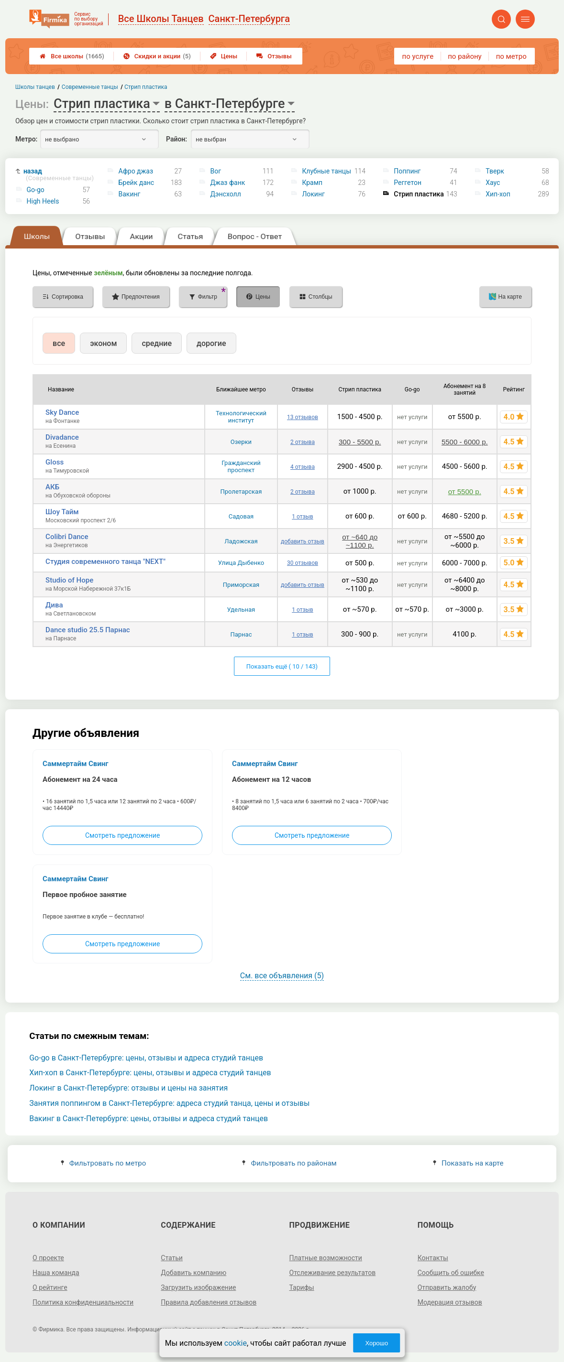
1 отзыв (302, 516)
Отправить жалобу (447, 1287)
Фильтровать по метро (103, 1163)
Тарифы (301, 1287)
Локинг (313, 194)
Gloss (54, 462)
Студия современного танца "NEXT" (105, 561)
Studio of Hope (69, 580)
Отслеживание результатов (332, 1272)
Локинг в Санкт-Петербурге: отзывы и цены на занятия (128, 1087)
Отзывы (273, 56)
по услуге (418, 56)
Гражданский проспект (241, 466)
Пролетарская (241, 491)
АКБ (52, 487)
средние (157, 343)
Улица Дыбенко (241, 562)
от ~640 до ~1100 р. (359, 541)
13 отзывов (302, 417)
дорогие (211, 343)
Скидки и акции (157, 56)
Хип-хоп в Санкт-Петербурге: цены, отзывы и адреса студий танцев (150, 1072)
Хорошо (376, 1343)
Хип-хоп (498, 194)
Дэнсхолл (225, 194)
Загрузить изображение (198, 1287)
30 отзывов (302, 563)
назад (58, 175)
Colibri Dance (66, 536)
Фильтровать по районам (289, 1163)
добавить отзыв (302, 541)
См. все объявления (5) (282, 975)
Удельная (241, 609)
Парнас (241, 634)
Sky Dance (62, 412)
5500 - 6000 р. (465, 442)
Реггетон (407, 182)
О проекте (48, 1258)
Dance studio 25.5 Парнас (87, 630)
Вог (215, 171)
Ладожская (240, 541)
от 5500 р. (464, 491)
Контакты (433, 1258)
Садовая (241, 516)
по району (464, 56)
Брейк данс (137, 182)
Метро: (26, 139)
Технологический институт (241, 417)
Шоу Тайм (61, 512)
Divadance (62, 437)
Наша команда (56, 1272)
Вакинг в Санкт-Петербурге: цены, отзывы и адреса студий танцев (148, 1118)
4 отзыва (302, 467)
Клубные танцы (326, 171)
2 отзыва (302, 442)
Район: (176, 139)
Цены (224, 56)
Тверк (495, 171)
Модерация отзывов (450, 1302)
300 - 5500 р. (360, 442)
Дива (54, 605)
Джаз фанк (227, 182)
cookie (235, 1343)
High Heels (43, 201)
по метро (511, 56)
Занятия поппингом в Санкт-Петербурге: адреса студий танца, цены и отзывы (169, 1103)
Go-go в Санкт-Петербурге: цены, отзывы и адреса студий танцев (146, 1057)
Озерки (241, 441)
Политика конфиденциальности (83, 1302)
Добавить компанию (193, 1272)
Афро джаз (136, 171)
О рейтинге (50, 1287)
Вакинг (130, 194)
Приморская (241, 584)
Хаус (493, 182)
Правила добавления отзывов (208, 1302)
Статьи (172, 1258)
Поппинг (407, 171)
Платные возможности (325, 1258)
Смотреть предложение (122, 835)
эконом (103, 343)
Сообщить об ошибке (451, 1272)
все (59, 343)
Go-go (35, 189)
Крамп (312, 182)
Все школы (72, 56)
